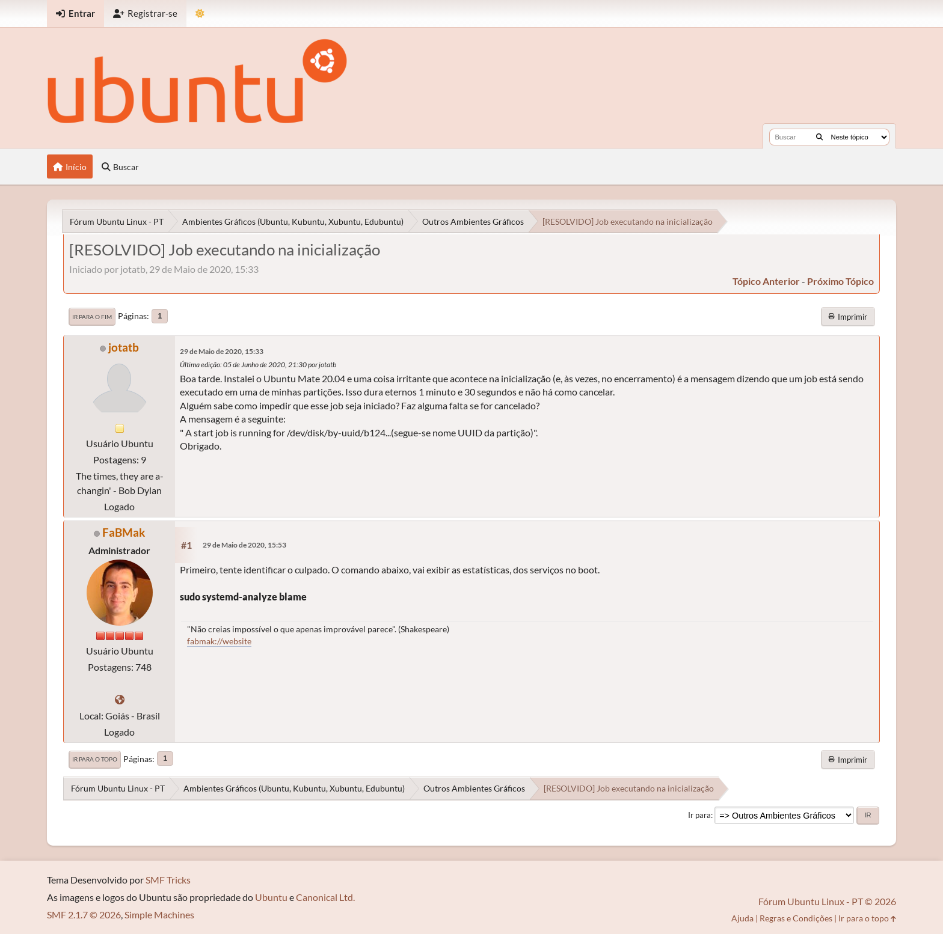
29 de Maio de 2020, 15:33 (221, 351)
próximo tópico (840, 281)
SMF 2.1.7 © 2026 (84, 914)
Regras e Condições (796, 918)
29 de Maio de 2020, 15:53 (244, 545)
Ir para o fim (92, 316)
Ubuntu (271, 897)
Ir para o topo (94, 759)
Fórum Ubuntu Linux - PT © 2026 (827, 901)
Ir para (699, 815)
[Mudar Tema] (199, 13)
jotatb (123, 347)
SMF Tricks (168, 879)
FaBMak (123, 532)
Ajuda (742, 918)
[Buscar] (819, 137)
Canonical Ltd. (325, 897)
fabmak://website (219, 641)
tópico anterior (766, 281)
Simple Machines (159, 914)
